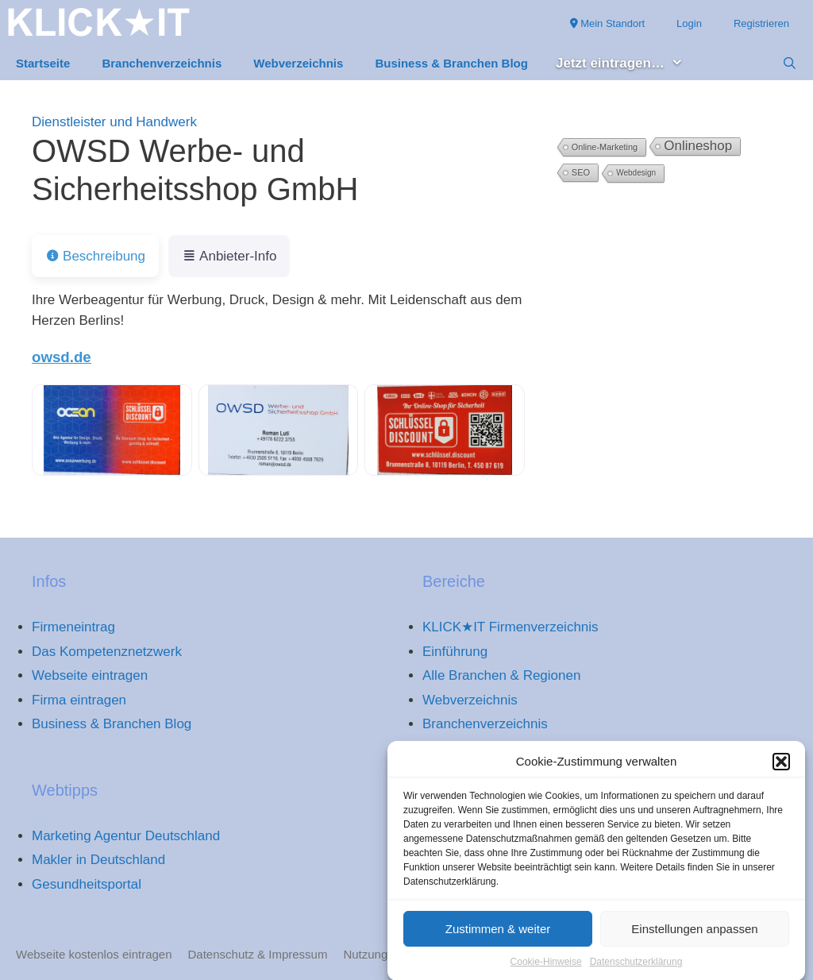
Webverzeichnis (298, 63)
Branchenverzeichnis (162, 63)
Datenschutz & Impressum (258, 954)
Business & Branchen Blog (451, 63)
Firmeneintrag (73, 627)
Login (689, 23)
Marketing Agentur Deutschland (126, 835)
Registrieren (761, 23)
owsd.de (61, 357)
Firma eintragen (79, 700)
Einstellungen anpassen (694, 934)
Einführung (454, 651)
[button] (781, 767)
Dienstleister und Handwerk (114, 121)
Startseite (43, 63)
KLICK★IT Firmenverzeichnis (510, 627)
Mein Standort (607, 23)
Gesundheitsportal (86, 884)
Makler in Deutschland (98, 859)
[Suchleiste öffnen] (789, 63)
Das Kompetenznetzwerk (107, 651)
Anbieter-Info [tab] (229, 256)
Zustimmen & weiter (498, 934)
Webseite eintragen (90, 675)
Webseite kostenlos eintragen (94, 954)
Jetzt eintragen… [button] (627, 64)
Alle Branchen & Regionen (501, 675)
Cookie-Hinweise (546, 967)
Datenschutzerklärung (636, 967)
